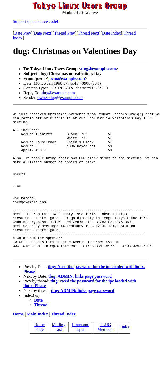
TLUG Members (105, 356)
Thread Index (63, 343)
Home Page (39, 356)
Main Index (37, 343)
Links (124, 356)
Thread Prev (64, 33)
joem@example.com (66, 78)
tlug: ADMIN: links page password (80, 305)
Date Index (111, 33)
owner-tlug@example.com (60, 97)
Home (18, 343)
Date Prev (22, 33)
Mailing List (58, 356)
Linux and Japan (80, 356)
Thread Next (88, 33)
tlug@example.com (98, 69)
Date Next (42, 33)
